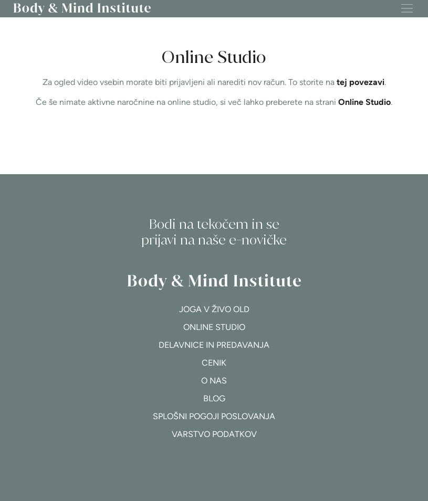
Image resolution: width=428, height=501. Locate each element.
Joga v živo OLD (214, 309)
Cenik (214, 363)
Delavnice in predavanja (214, 345)
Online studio (214, 327)
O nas (214, 381)
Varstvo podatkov (214, 434)
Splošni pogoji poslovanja (214, 416)
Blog (214, 398)
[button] (406, 8)
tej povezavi (360, 82)
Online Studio (364, 102)
